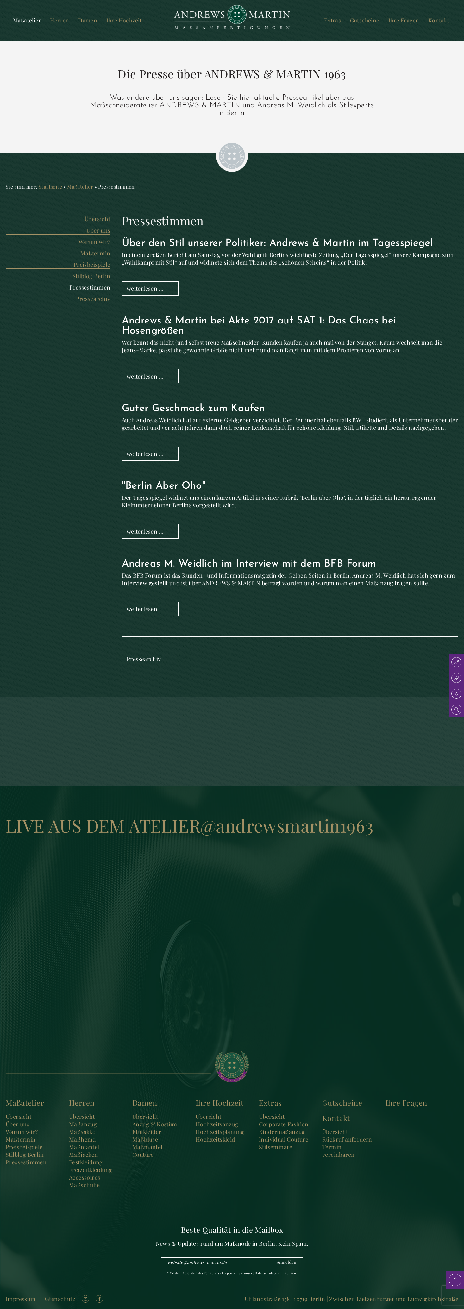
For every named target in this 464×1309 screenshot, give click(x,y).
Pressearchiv (93, 299)
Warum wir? (94, 242)
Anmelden (286, 1262)
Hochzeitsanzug (217, 1124)
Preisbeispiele (91, 264)
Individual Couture (283, 1139)
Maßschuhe (84, 1185)
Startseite (50, 186)
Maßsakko (82, 1132)
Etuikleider (146, 1132)
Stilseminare (275, 1147)
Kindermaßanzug (282, 1132)
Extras (332, 20)
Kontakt (438, 20)
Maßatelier (27, 20)
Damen (87, 20)
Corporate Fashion (284, 1124)
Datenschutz (58, 1299)
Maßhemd (82, 1139)
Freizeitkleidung (90, 1170)
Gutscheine (364, 20)
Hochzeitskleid (215, 1139)
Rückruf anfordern (347, 1139)
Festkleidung (86, 1162)
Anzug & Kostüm (154, 1124)
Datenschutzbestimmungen (275, 1273)
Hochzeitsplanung (220, 1132)
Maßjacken (83, 1154)
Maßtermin (95, 253)
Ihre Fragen (403, 20)
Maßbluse (145, 1139)
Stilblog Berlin (91, 276)
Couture (143, 1154)
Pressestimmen (89, 287)
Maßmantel (84, 1147)
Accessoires (84, 1177)
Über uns (98, 230)
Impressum (21, 1299)
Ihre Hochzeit (124, 20)
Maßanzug (83, 1124)
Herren (59, 20)
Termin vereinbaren (338, 1150)
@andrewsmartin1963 (286, 825)
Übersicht (97, 219)
